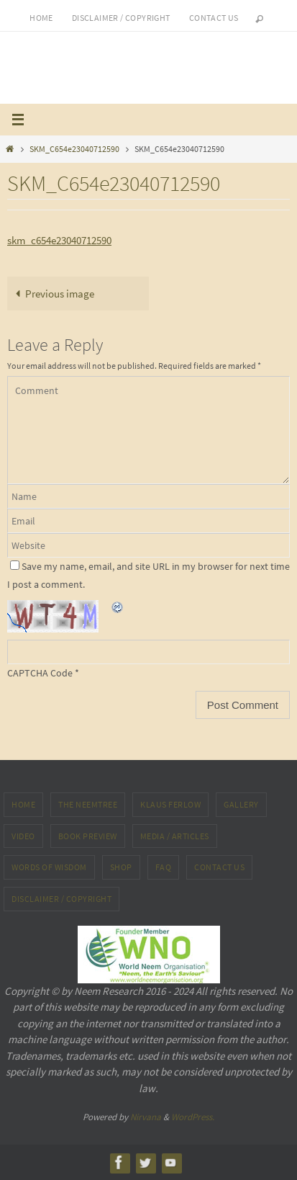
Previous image (52, 293)
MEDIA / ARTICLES (174, 836)
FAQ (163, 867)
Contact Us (219, 867)
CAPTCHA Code (40, 672)
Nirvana (145, 1117)
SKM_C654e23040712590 (74, 148)
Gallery (241, 804)
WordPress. (192, 1117)
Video (23, 836)
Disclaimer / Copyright (121, 17)
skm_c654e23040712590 (59, 240)
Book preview (87, 836)
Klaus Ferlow (170, 804)
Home (41, 17)
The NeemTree (87, 804)
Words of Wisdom (49, 867)
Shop (121, 867)
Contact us (214, 17)
